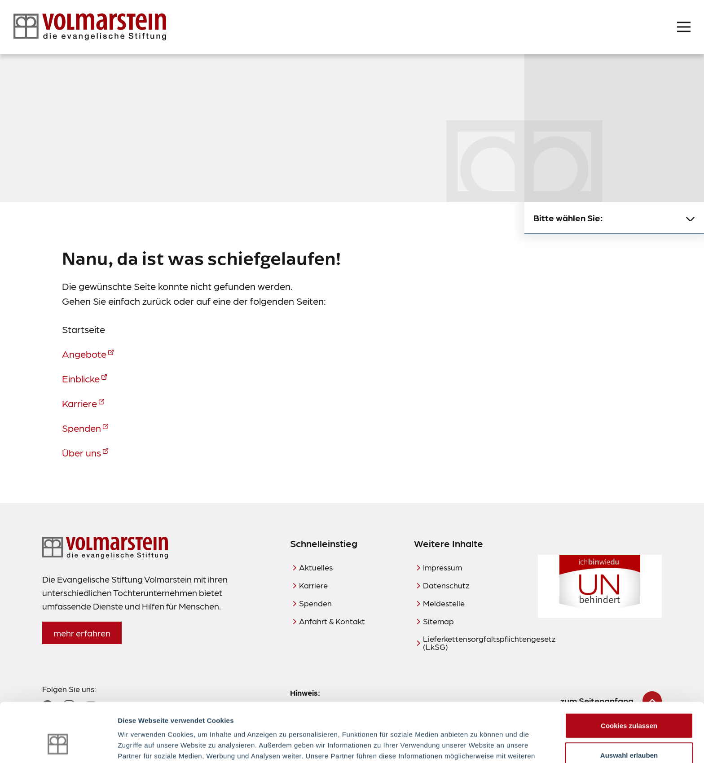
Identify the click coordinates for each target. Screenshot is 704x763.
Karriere (79, 403)
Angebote (84, 353)
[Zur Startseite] (89, 26)
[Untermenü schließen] (690, 218)
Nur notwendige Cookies (629, 733)
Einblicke (81, 378)
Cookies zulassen (629, 675)
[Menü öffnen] (684, 27)
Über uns (81, 452)
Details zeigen (477, 745)
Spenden (81, 427)
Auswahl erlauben (629, 704)
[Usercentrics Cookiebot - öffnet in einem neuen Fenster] (58, 745)
